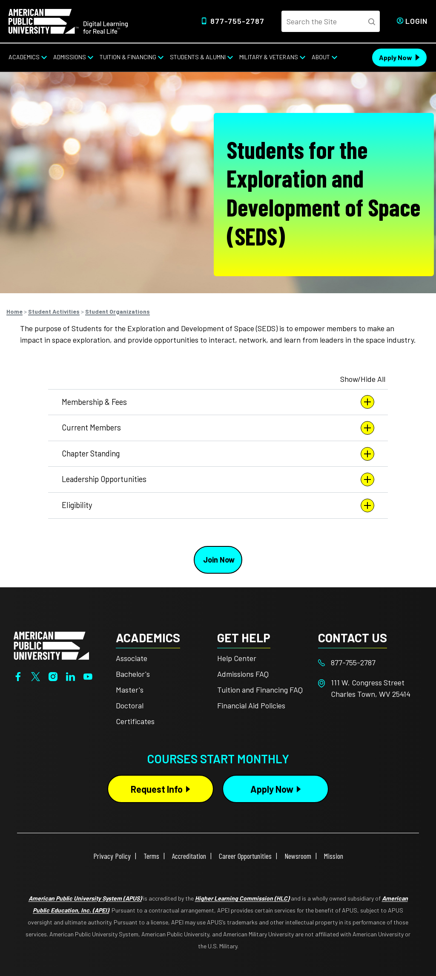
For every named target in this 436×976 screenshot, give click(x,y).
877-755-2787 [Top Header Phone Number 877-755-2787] (237, 21)
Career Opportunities (245, 855)
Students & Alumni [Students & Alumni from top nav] (198, 57)
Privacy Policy (112, 855)
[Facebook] (18, 675)
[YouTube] (87, 675)
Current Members (218, 428)
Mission (333, 855)
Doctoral (129, 705)
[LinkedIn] (70, 675)
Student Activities (54, 311)
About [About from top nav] (321, 57)
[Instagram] (53, 675)
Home (14, 311)
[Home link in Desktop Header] (68, 20)
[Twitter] (35, 675)
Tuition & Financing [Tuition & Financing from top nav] (128, 57)
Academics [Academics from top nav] (24, 57)
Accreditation (189, 855)
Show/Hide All (362, 379)
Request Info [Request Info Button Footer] (157, 788)
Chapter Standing (218, 454)
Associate (131, 658)
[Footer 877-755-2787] (368, 662)
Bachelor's (133, 674)
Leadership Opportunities (218, 479)
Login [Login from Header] (416, 21)
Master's (129, 689)
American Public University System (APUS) (85, 898)
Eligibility (218, 505)
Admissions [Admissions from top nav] (69, 57)
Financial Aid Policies (251, 705)
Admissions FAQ (243, 674)
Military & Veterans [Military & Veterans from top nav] (268, 57)
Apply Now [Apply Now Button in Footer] (271, 788)
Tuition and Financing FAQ (260, 689)
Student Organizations (117, 311)
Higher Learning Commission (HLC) (242, 898)
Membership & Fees (218, 402)
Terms (151, 855)
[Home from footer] (51, 645)
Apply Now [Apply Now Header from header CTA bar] (395, 57)
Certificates (135, 721)
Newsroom (297, 855)
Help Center (236, 658)
